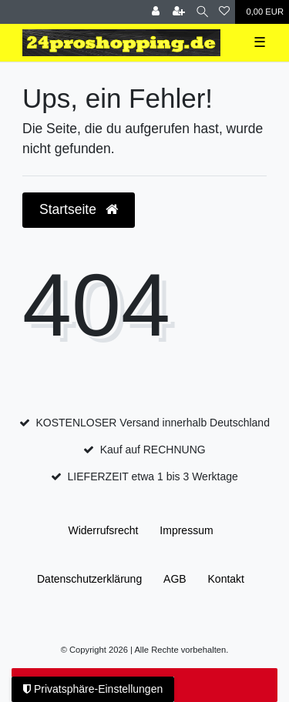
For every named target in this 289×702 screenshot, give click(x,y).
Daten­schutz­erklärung (89, 579)
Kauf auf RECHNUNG (153, 449)
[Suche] (202, 12)
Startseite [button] (78, 209)
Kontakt (226, 579)
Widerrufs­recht (103, 530)
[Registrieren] (178, 12)
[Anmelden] (155, 12)
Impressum (186, 530)
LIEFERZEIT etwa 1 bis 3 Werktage (153, 476)
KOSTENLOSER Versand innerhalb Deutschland (152, 422)
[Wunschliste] (224, 12)
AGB (175, 579)
